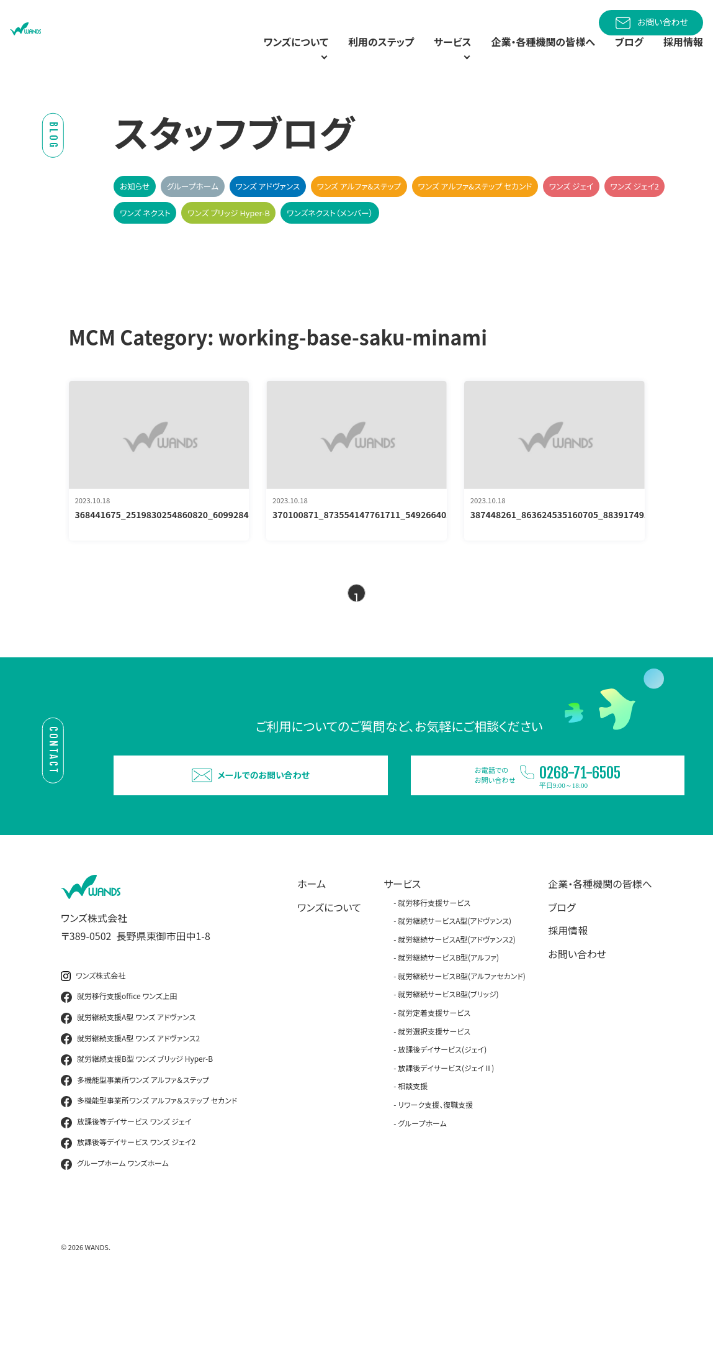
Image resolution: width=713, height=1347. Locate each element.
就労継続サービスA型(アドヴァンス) (454, 976)
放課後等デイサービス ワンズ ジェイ (126, 1178)
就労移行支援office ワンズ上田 (119, 1052)
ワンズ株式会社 (93, 1031)
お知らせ (135, 215)
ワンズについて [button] (237, 56)
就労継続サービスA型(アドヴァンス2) (457, 994)
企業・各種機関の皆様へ (528, 56)
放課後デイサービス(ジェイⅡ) (446, 1123)
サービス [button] (419, 56)
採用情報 (680, 56)
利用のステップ (341, 56)
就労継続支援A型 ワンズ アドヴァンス (128, 1073)
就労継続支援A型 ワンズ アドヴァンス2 (130, 1094)
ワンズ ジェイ (571, 215)
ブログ (622, 56)
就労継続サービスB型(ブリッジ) (448, 1049)
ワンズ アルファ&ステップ (358, 215)
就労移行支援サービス (434, 957)
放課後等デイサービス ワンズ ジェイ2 (128, 1198)
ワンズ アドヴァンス (267, 215)
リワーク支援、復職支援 (435, 1160)
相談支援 (413, 1141)
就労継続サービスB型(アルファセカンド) (462, 1031)
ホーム (311, 939)
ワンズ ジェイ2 (634, 215)
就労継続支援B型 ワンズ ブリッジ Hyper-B (137, 1115)
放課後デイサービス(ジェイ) (442, 1105)
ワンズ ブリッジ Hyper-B (228, 241)
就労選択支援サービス (434, 1086)
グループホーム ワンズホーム (115, 1219)
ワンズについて (329, 962)
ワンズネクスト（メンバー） (330, 241)
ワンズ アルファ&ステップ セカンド (475, 215)
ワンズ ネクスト (145, 241)
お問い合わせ (651, 23)
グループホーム (192, 215)
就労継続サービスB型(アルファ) (448, 1013)
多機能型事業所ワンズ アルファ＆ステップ (135, 1136)
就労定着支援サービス (434, 1068)
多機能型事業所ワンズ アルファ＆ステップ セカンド (149, 1157)
